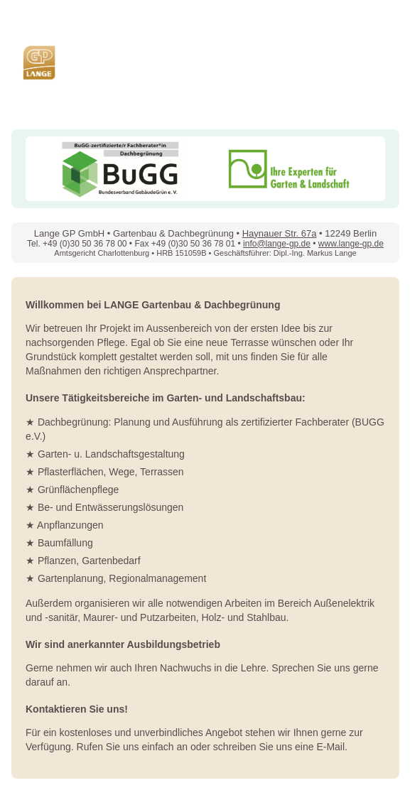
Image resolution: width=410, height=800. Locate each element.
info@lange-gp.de (277, 244)
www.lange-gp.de (351, 244)
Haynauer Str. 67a (279, 233)
